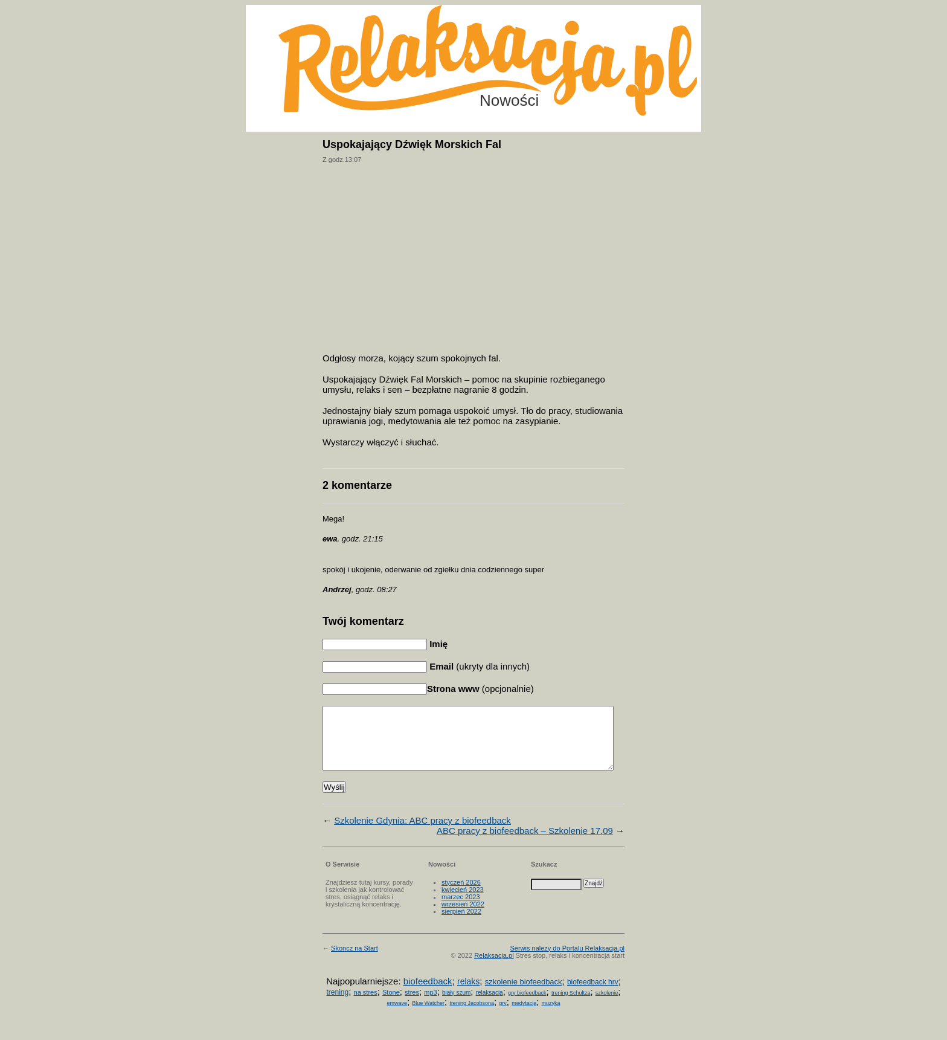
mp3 (430, 1005)
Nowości (509, 100)
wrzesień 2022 (462, 916)
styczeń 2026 (461, 895)
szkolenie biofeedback (523, 994)
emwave (397, 1016)
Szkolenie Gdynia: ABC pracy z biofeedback (422, 833)
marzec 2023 (460, 909)
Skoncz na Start (354, 960)
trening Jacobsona (471, 1016)
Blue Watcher (428, 1016)
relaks (468, 994)
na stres (365, 1005)
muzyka (551, 1016)
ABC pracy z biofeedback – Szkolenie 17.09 (525, 843)
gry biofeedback (527, 1006)
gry (503, 1016)
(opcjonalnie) (480, 688)
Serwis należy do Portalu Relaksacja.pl (567, 960)
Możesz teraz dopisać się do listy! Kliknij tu (897, 51)
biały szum (456, 1005)
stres (412, 1005)
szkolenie (606, 1006)
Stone (391, 1005)
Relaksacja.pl (493, 968)
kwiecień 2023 (462, 902)
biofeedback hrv (592, 994)
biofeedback (427, 994)
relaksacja (489, 1005)
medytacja (524, 1016)
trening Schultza (571, 1006)
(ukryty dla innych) (478, 666)
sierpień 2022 (461, 924)
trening (337, 1005)
